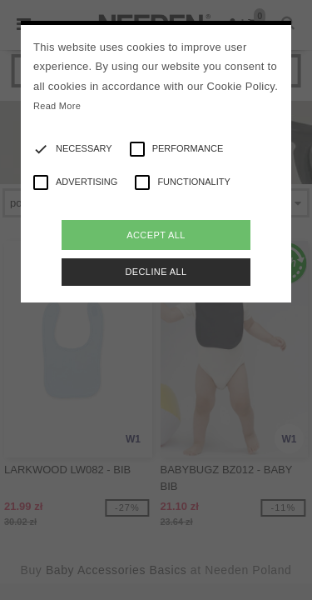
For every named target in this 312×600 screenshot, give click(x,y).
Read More (57, 106)
